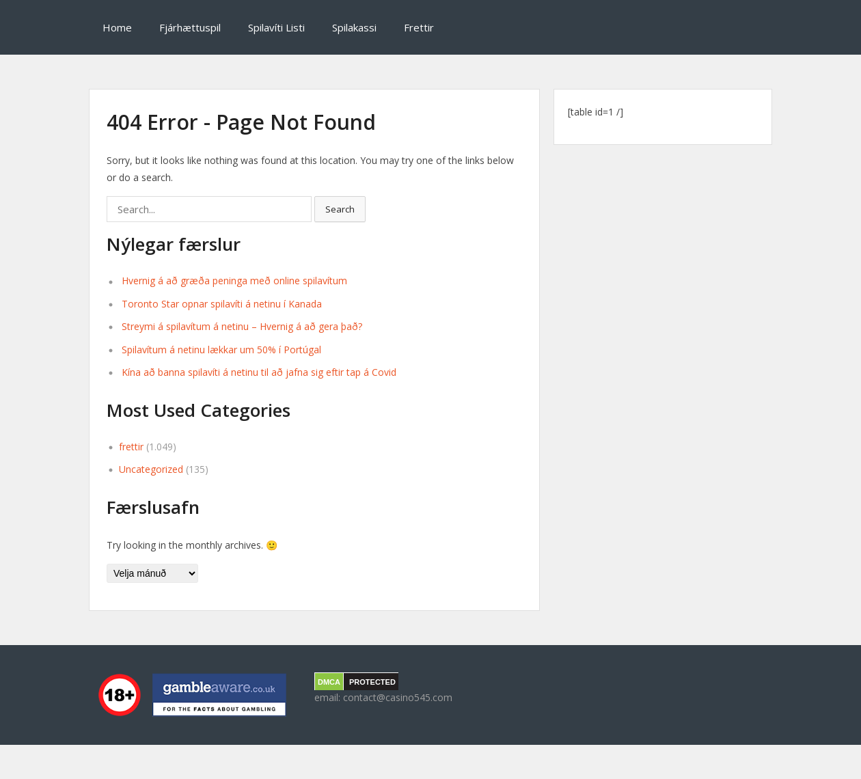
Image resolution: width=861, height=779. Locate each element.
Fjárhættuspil (190, 27)
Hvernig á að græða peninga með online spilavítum (234, 280)
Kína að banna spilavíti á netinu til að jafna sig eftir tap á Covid (259, 372)
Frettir (419, 27)
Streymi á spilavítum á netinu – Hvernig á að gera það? (242, 326)
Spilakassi (354, 27)
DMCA (329, 682)
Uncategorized (151, 469)
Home (117, 27)
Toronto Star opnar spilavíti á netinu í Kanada (222, 303)
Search (340, 209)
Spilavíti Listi (276, 27)
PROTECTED (372, 682)
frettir (131, 446)
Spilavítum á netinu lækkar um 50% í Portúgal (221, 349)
